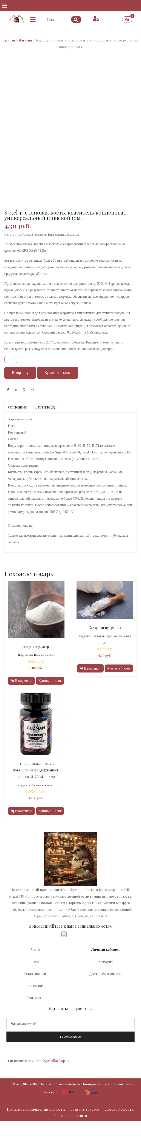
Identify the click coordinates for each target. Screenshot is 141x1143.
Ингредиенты (56, 234)
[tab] (17, 407)
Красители (73, 234)
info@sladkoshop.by (54, 1061)
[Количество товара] (10, 359)
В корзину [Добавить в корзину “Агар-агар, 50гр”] (23, 680)
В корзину (20, 372)
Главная (8, 40)
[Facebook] (7, 389)
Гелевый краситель (34, 234)
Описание (17, 407)
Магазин (25, 40)
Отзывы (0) (45, 407)
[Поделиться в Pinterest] (24, 389)
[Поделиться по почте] (32, 389)
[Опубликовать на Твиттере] (16, 389)
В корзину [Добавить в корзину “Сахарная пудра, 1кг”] (92, 668)
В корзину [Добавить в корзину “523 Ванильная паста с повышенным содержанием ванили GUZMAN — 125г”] (23, 811)
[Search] (76, 19)
